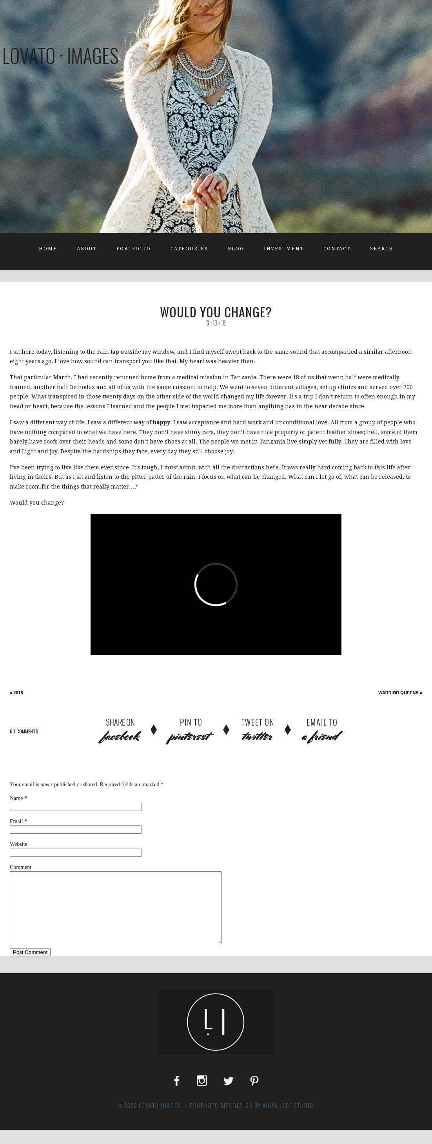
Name (16, 798)
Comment (20, 867)
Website (18, 844)
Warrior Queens (400, 692)
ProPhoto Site (211, 1119)
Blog (236, 248)
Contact (336, 248)
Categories (189, 248)
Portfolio (133, 248)
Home (48, 248)
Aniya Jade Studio (288, 1119)
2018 (16, 692)
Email (16, 821)
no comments (24, 731)
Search (382, 248)
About (87, 248)
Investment (284, 248)
